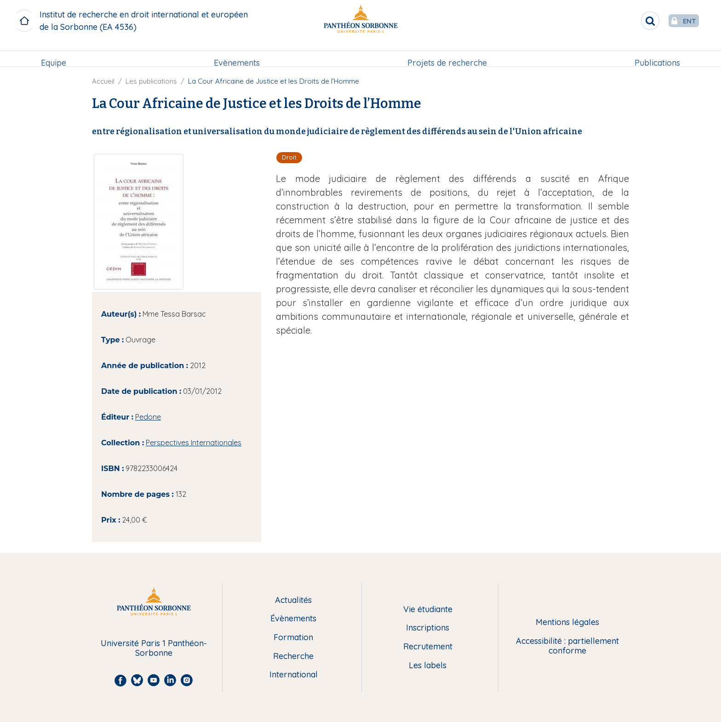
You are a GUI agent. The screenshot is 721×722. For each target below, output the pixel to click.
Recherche (293, 656)
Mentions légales (567, 622)
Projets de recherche (447, 53)
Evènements (237, 53)
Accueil (103, 81)
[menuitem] (53, 53)
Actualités (293, 600)
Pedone (148, 416)
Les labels (427, 666)
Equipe (53, 53)
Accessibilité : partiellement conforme (567, 646)
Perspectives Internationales (193, 442)
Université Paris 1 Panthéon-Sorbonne (154, 648)
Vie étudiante (427, 609)
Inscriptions (427, 628)
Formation (293, 637)
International (293, 675)
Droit (289, 157)
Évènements (293, 619)
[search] (632, 20)
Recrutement (427, 647)
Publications (657, 53)
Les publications (151, 81)
